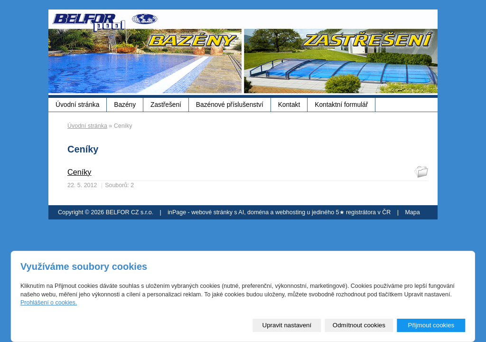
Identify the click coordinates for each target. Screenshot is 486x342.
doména (258, 212)
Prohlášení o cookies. (48, 302)
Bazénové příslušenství (229, 104)
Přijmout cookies (431, 325)
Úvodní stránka (77, 104)
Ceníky (79, 172)
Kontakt (289, 104)
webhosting (290, 212)
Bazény (125, 104)
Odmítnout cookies (359, 325)
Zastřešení (165, 104)
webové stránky (212, 212)
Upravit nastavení (287, 325)
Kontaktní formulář (341, 104)
